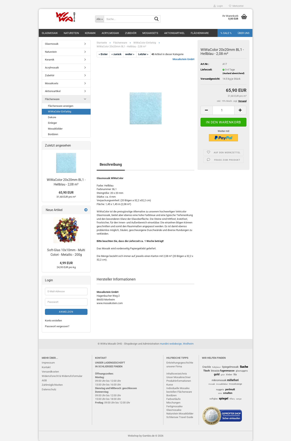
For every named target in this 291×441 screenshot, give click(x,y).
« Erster (103, 54)
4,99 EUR (66, 263)
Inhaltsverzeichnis (176, 373)
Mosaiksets (150, 33)
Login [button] (218, 6)
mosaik (212, 384)
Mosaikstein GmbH (183, 59)
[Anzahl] (223, 110)
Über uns (243, 33)
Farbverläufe (173, 398)
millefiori (233, 380)
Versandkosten (50, 371)
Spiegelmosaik (230, 366)
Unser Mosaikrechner (178, 377)
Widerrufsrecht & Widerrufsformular (62, 376)
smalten (227, 392)
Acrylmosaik (110, 33)
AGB (44, 380)
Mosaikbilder (55, 128)
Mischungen (173, 402)
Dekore (52, 117)
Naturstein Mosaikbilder (179, 413)
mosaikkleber (222, 384)
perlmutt (230, 389)
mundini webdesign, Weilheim (177, 343)
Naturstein (71, 33)
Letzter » (143, 54)
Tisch (206, 370)
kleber (229, 374)
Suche (244, 367)
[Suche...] (99, 19)
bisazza (215, 370)
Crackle (206, 366)
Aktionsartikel (174, 33)
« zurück (116, 54)
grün (223, 375)
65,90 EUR (66, 192)
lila (235, 374)
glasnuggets (242, 371)
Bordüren (53, 134)
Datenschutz (49, 389)
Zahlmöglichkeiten (52, 384)
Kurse (169, 384)
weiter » (129, 54)
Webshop (133, 435)
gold (216, 374)
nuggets (220, 389)
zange (238, 399)
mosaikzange (235, 384)
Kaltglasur (216, 367)
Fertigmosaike (174, 406)
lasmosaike (174, 409)
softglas (214, 398)
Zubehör (130, 33)
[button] (207, 110)
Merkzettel (236, 6)
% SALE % (226, 33)
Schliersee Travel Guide (179, 417)
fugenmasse (227, 370)
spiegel (223, 398)
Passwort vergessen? (57, 326)
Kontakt (46, 367)
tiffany (232, 399)
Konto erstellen (53, 320)
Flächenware (200, 33)
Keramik (90, 33)
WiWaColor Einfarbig (59, 111)
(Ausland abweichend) (233, 73)
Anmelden (66, 311)
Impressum (48, 362)
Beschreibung (111, 164)
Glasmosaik (50, 33)
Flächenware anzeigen (60, 105)
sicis (220, 393)
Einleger (52, 122)
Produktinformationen (178, 380)
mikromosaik (219, 380)
